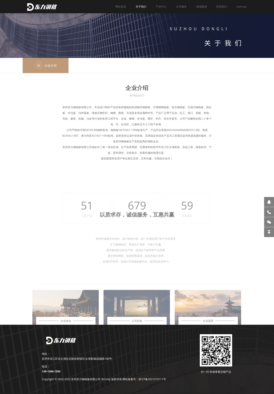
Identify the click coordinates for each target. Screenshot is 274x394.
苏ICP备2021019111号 (152, 379)
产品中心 (161, 6)
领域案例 (201, 6)
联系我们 (221, 6)
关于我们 (141, 6)
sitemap (241, 6)
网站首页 (120, 6)
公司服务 (181, 6)
